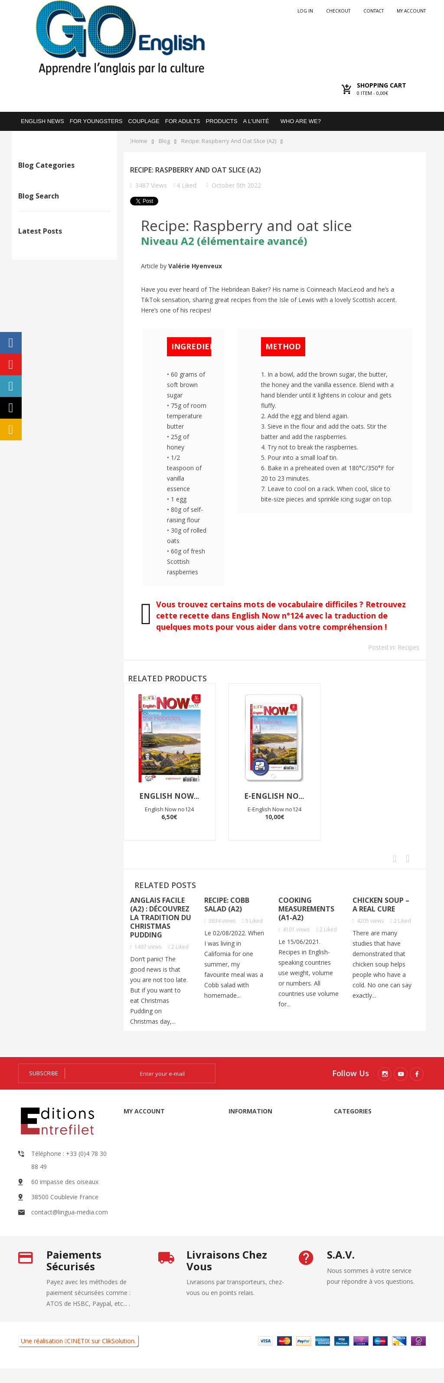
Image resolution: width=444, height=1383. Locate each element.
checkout (338, 11)
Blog (164, 141)
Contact (373, 11)
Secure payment (262, 1193)
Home (139, 141)
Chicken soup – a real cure (381, 904)
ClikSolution (118, 1355)
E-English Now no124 (288, 796)
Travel (46, 195)
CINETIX (78, 1355)
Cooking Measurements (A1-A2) (306, 908)
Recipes (48, 182)
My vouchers (158, 1211)
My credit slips (160, 1164)
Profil (45, 209)
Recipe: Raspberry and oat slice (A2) (228, 141)
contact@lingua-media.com (69, 1212)
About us (252, 1177)
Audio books (363, 1133)
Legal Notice (257, 1133)
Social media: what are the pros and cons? (104, 383)
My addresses (160, 1180)
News (46, 235)
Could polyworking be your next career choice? (78, 379)
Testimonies (55, 249)
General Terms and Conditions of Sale (261, 1155)
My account (411, 11)
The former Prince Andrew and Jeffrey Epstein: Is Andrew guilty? (25, 392)
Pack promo (362, 1221)
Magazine (358, 1149)
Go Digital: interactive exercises (354, 1193)
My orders (155, 1149)
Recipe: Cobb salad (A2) (226, 904)
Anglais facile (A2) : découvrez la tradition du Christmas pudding (160, 917)
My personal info (164, 1195)
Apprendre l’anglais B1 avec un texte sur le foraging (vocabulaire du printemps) (51, 400)
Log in (305, 11)
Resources (359, 1164)
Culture (48, 222)
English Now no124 (180, 796)
